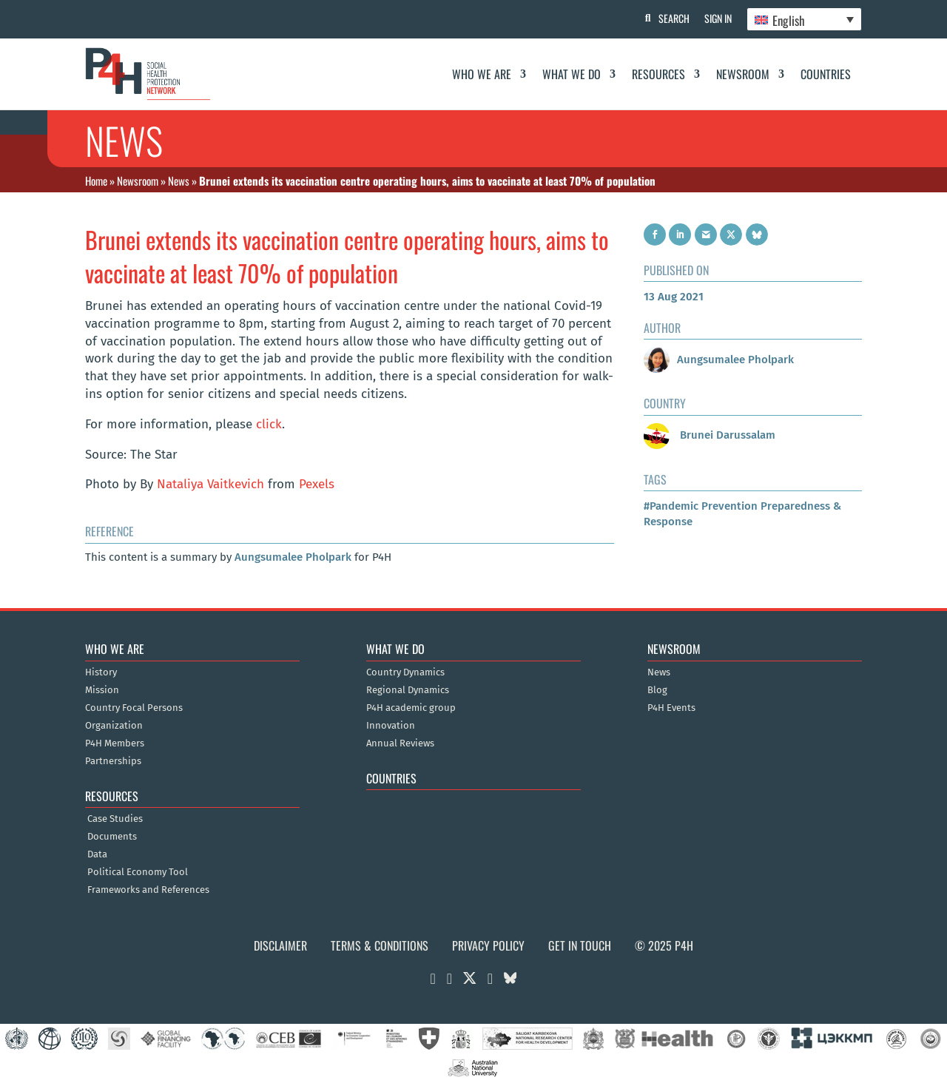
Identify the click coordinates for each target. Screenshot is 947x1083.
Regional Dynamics (407, 690)
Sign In (718, 18)
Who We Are (481, 74)
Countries (826, 74)
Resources (658, 74)
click (269, 424)
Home (96, 180)
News (178, 180)
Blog (657, 690)
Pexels (316, 484)
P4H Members (114, 743)
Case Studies (115, 819)
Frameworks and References (148, 890)
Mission (102, 690)
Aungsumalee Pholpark (293, 557)
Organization (114, 726)
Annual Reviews (400, 743)
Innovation (390, 726)
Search (674, 18)
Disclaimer (280, 945)
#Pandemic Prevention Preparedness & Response (742, 513)
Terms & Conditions (379, 945)
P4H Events (671, 708)
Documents (112, 836)
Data (97, 854)
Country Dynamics (405, 672)
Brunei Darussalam (709, 435)
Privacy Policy (488, 945)
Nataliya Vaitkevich (210, 484)
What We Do (571, 74)
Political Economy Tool (137, 872)
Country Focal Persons (134, 708)
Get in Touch (579, 945)
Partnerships (113, 761)
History (101, 672)
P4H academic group (411, 708)
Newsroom (742, 74)
